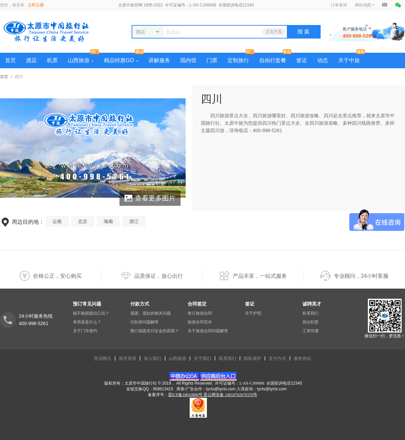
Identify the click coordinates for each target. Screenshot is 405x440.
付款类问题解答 (144, 322)
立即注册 (36, 5)
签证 (301, 60)
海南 (108, 221)
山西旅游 (81, 60)
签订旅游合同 (200, 313)
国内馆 (188, 60)
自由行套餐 (272, 60)
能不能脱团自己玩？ (91, 313)
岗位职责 (310, 322)
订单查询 (339, 5)
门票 (212, 60)
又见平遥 (274, 31)
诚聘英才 (311, 304)
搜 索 (303, 31)
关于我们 (202, 358)
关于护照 (253, 313)
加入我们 (152, 358)
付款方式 (139, 304)
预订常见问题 (87, 304)
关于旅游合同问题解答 (208, 330)
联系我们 (310, 313)
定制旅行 (238, 60)
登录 (20, 5)
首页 (10, 60)
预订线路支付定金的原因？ (154, 330)
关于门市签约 (85, 330)
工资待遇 (310, 330)
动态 (322, 60)
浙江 (134, 221)
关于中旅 (349, 60)
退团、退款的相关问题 (150, 313)
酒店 (31, 60)
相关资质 (127, 358)
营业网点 (102, 358)
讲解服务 (159, 60)
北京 (82, 221)
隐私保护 (252, 358)
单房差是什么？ (87, 322)
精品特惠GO (121, 60)
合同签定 (197, 304)
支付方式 (277, 358)
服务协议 (302, 358)
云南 (57, 221)
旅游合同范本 (200, 322)
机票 (52, 60)
